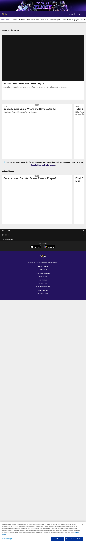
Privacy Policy (43, 269)
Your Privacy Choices (43, 289)
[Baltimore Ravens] (43, 258)
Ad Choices (43, 286)
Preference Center (43, 296)
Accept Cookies (57, 539)
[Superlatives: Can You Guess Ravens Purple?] (37, 181)
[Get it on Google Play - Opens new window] (49, 250)
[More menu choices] (83, 14)
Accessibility (43, 272)
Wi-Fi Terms (43, 279)
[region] (43, 532)
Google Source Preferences (42, 167)
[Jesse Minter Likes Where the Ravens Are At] (37, 112)
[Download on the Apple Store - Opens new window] (35, 249)
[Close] (82, 525)
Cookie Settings (43, 292)
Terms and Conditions (43, 275)
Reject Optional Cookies (74, 539)
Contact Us (43, 282)
